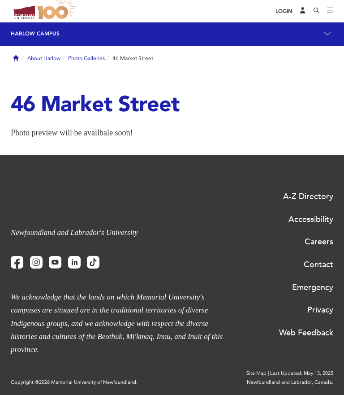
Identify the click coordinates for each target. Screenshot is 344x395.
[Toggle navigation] (330, 11)
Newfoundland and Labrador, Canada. (290, 382)
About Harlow (43, 58)
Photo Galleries (86, 58)
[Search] (316, 11)
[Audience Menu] (303, 11)
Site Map (256, 373)
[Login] (284, 11)
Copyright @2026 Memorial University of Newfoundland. (74, 382)
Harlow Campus (35, 33)
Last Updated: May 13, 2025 (301, 373)
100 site (58, 11)
